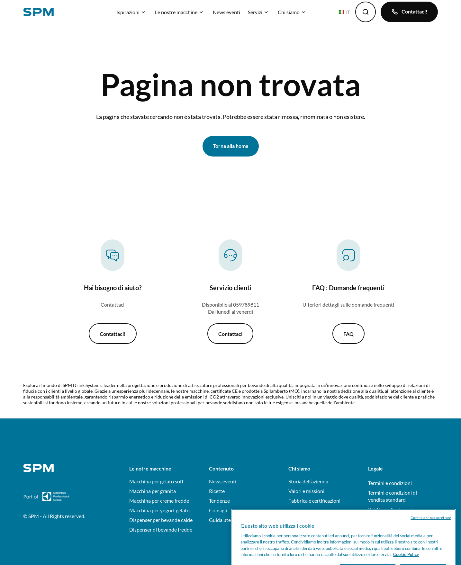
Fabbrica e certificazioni (314, 501)
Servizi (259, 12)
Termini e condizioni (390, 483)
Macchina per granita (152, 491)
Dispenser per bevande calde (161, 520)
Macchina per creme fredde (159, 501)
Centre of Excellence (310, 510)
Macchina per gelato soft (156, 481)
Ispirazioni (131, 12)
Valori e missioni (306, 491)
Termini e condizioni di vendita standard (392, 496)
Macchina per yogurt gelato (159, 510)
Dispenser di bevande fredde (160, 529)
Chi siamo (292, 12)
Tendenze (219, 501)
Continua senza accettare (431, 523)
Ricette (217, 491)
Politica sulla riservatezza (396, 509)
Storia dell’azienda (308, 481)
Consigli (218, 510)
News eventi (226, 12)
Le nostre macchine (180, 12)
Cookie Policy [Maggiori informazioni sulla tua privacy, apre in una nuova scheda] (406, 560)
